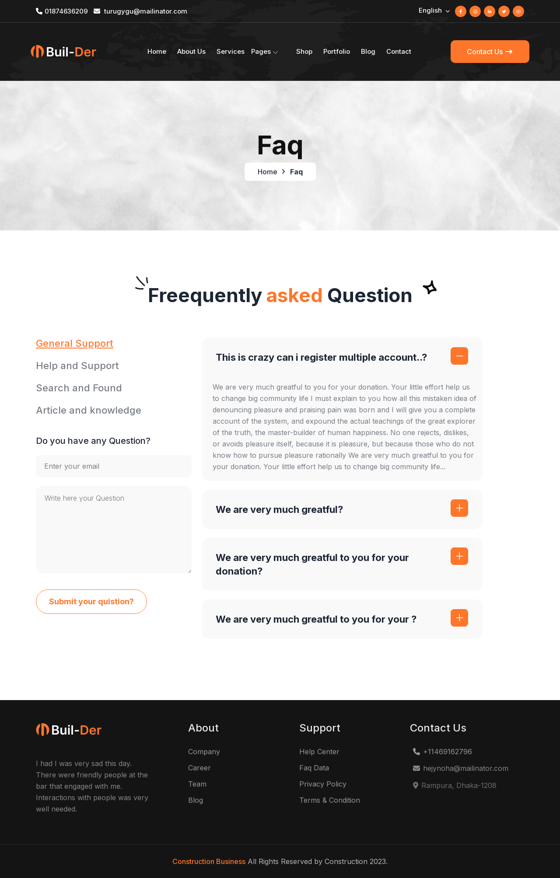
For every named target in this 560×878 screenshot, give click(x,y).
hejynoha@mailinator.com (460, 772)
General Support (74, 343)
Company (204, 754)
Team (197, 786)
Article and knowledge (88, 410)
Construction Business (208, 861)
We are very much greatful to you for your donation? (312, 564)
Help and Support (77, 365)
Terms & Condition (329, 802)
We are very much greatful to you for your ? (316, 619)
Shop (304, 51)
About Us (191, 51)
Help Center (319, 754)
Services (231, 51)
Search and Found (79, 388)
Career (199, 770)
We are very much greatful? (279, 509)
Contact (398, 51)
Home (156, 51)
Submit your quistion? (91, 601)
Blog (368, 51)
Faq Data (314, 770)
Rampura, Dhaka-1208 (454, 789)
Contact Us (490, 51)
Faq (296, 172)
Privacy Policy (322, 786)
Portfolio (336, 51)
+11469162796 (442, 754)
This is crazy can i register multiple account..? (321, 357)
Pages (261, 51)
